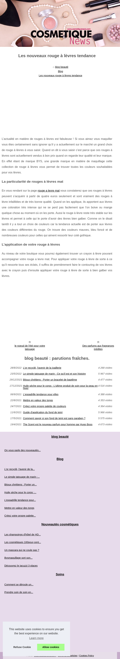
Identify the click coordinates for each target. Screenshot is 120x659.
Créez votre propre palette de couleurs (44, 406)
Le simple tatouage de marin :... (22, 476)
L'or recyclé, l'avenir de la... (19, 469)
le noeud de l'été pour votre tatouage (30, 347)
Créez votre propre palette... (20, 515)
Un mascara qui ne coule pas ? (21, 550)
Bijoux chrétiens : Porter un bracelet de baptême (50, 379)
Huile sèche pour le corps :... (20, 492)
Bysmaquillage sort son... (18, 557)
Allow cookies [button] (50, 647)
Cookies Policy (86, 655)
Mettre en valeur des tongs (38, 400)
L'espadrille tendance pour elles (40, 394)
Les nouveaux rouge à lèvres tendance (60, 75)
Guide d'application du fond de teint (42, 412)
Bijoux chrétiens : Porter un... (20, 484)
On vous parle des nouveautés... (22, 450)
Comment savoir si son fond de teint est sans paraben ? (54, 418)
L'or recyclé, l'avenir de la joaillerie (42, 368)
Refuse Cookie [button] (22, 647)
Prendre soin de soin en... (18, 592)
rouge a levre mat (49, 190)
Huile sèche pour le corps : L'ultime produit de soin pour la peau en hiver (60, 387)
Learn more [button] (36, 638)
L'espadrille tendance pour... (20, 500)
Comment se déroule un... (18, 584)
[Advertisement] (57, 104)
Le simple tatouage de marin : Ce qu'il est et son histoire (54, 374)
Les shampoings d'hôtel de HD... (22, 534)
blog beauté (61, 67)
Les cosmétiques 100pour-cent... (22, 542)
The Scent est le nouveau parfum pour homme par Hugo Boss (57, 424)
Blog (60, 71)
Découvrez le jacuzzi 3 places (21, 565)
